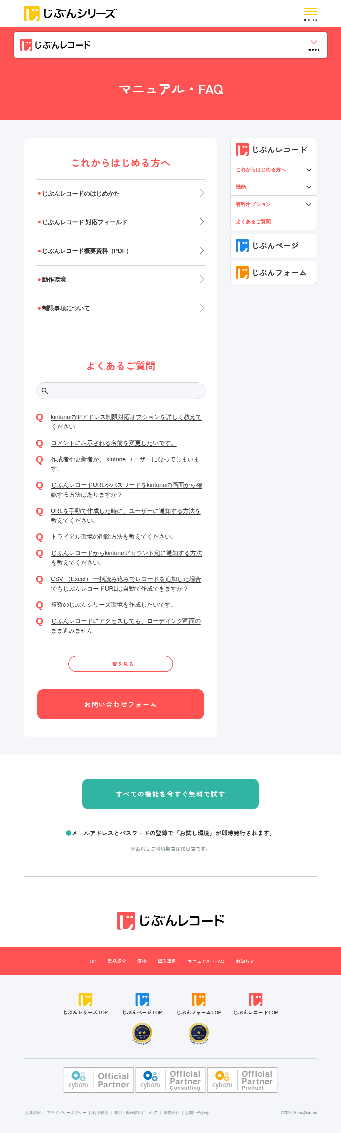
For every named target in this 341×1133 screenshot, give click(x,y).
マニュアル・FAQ (205, 961)
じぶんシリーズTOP (85, 1004)
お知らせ (245, 961)
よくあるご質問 (253, 221)
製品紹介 (117, 961)
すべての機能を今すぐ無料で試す (170, 794)
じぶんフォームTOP (198, 1004)
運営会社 (171, 1112)
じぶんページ (267, 245)
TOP (91, 961)
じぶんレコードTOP (255, 1004)
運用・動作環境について (136, 1112)
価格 (142, 961)
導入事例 (167, 961)
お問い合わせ (197, 1112)
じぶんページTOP (142, 1004)
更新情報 (33, 1112)
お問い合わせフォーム (120, 704)
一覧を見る (121, 663)
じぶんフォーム (271, 272)
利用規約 (100, 1112)
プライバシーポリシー (67, 1112)
